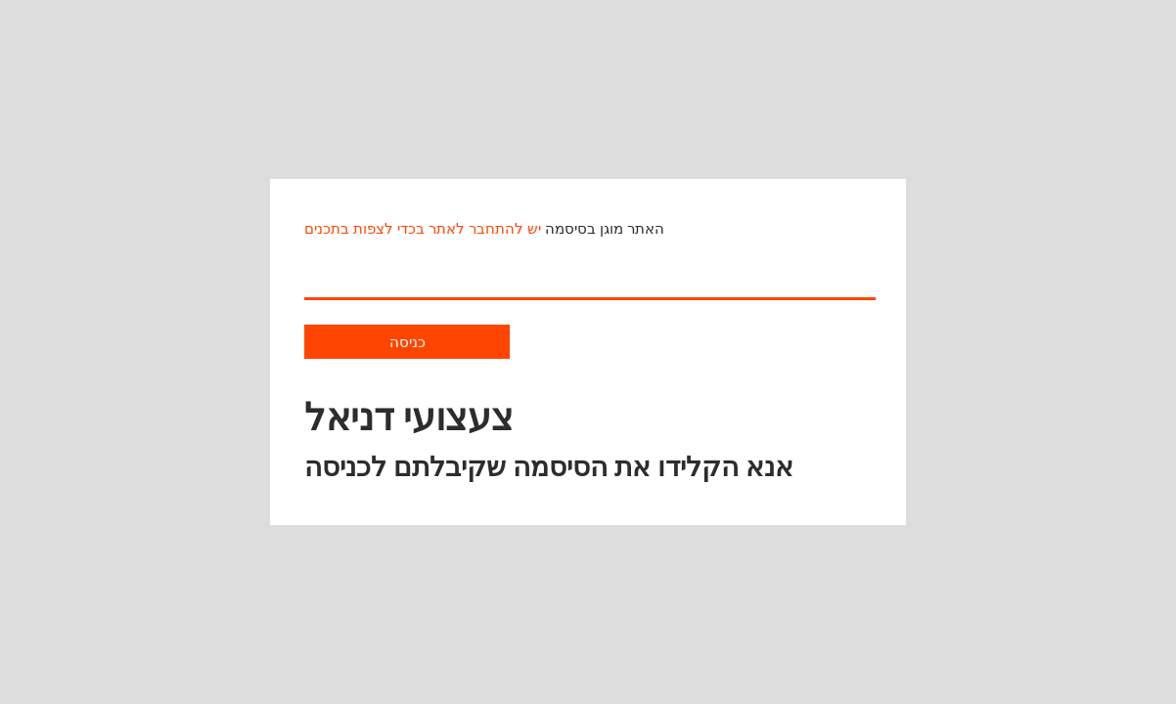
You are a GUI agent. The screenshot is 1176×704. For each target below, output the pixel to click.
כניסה (407, 341)
